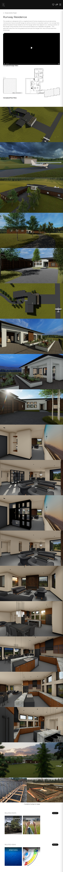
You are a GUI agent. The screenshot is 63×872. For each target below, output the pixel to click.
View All (55, 813)
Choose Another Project (10, 13)
